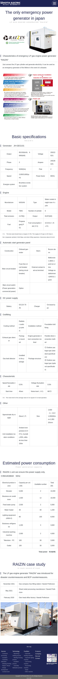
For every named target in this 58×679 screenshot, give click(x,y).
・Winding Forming (6, 663)
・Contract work (5, 671)
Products (38, 651)
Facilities (26, 651)
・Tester (26, 669)
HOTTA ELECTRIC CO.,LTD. (27, 676)
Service (3, 651)
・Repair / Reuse (5, 665)
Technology (16, 651)
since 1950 (29, 678)
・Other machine (28, 671)
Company (38, 653)
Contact (37, 658)
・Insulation (4, 657)
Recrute (37, 656)
